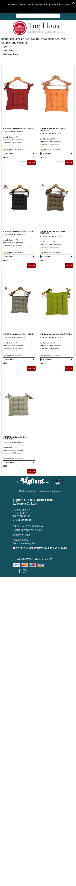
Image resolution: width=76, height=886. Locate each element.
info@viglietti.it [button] (21, 534)
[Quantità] (23, 162)
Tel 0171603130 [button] (21, 516)
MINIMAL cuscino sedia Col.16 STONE (18, 334)
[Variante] (19, 153)
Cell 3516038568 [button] (22, 519)
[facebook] (19, 571)
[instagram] (24, 571)
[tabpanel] (38, 50)
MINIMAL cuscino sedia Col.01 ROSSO (18, 128)
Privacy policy (20, 539)
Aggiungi (31, 162)
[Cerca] (38, 15)
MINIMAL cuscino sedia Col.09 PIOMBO (19, 231)
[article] (19, 115)
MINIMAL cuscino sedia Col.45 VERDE (56, 334)
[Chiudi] (73, 3)
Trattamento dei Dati (37, 8)
